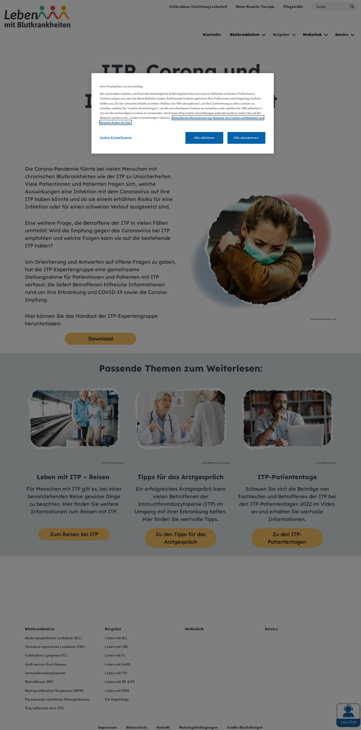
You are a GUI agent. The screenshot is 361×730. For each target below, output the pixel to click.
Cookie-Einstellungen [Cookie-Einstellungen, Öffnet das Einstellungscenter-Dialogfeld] (116, 137)
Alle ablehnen (204, 138)
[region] (182, 113)
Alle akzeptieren (246, 138)
